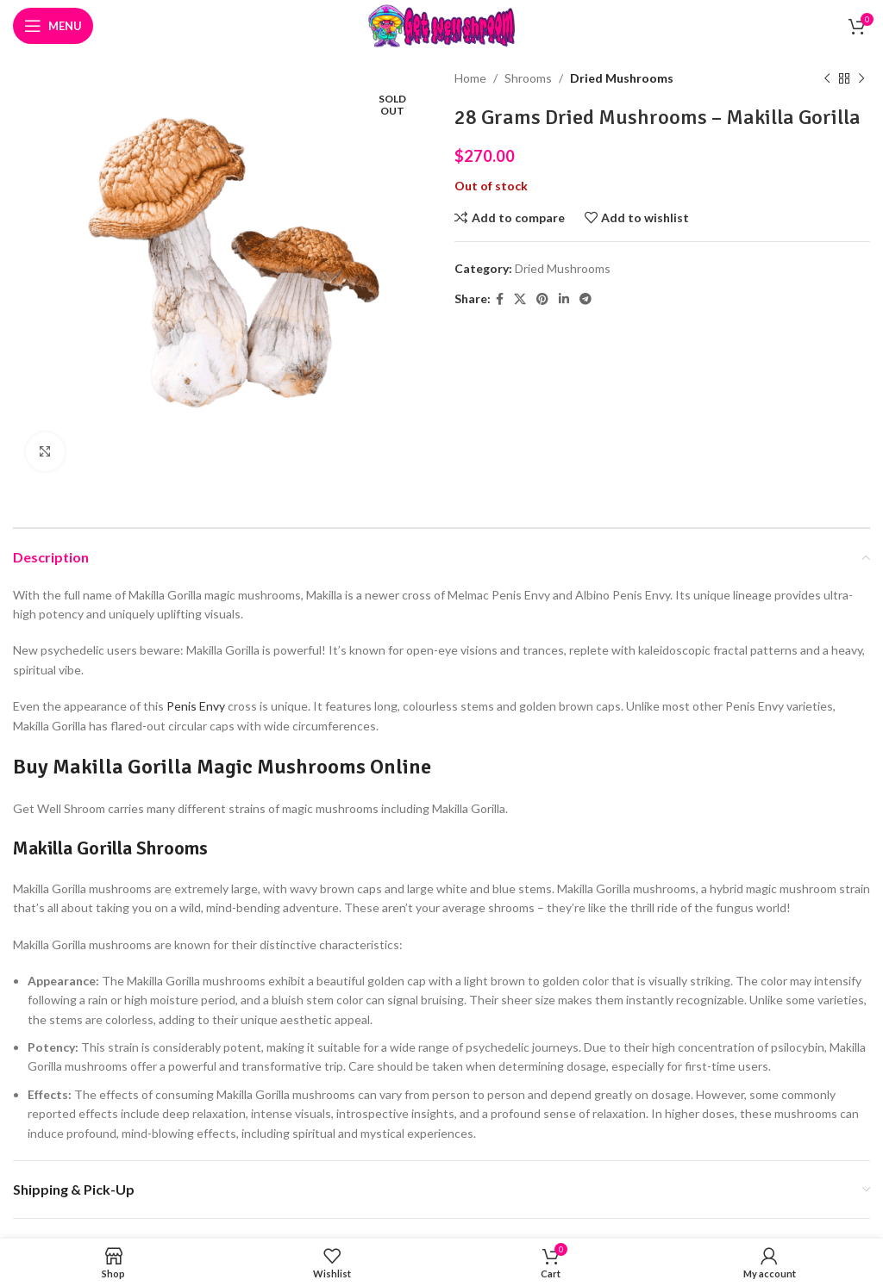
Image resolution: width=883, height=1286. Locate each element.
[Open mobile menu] (53, 26)
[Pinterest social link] (542, 299)
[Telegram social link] (585, 299)
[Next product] (861, 78)
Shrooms (528, 78)
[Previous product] (827, 78)
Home (470, 78)
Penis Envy (195, 706)
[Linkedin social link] (564, 299)
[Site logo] (441, 24)
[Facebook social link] (500, 299)
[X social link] (520, 299)
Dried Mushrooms (621, 78)
